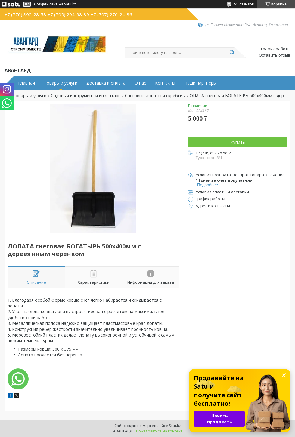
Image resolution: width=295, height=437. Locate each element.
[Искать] (232, 52)
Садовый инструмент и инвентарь (86, 95)
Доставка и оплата (106, 83)
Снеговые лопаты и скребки (153, 95)
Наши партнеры (200, 83)
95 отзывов (244, 4)
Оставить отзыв (274, 55)
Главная (26, 83)
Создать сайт (45, 4)
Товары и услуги (60, 83)
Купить (238, 142)
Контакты (165, 83)
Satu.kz (175, 425)
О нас (140, 83)
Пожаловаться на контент (159, 431)
